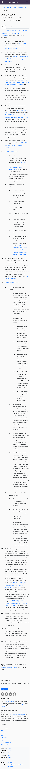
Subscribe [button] (4, 689)
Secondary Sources (6, 742)
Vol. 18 (9, 6)
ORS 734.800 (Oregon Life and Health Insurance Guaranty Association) (15, 46)
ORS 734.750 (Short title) (14, 31)
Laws (9, 757)
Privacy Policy (4, 745)
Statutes (10, 753)
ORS (5, 6)
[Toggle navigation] (27, 2)
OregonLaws (13, 2)
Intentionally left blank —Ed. (12, 151)
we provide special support (17, 715)
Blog (2, 730)
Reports (3, 740)
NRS (9, 755)
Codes (9, 748)
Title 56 (14, 6)
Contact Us (4, 737)
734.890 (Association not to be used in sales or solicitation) (14, 33)
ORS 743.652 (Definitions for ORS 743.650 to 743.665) (16, 145)
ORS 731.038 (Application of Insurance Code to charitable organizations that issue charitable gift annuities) (20, 249)
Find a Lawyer (4, 728)
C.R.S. (9, 750)
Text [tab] (3, 27)
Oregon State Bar (8, 701)
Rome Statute (11, 765)
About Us (3, 733)
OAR (9, 760)
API (2, 735)
